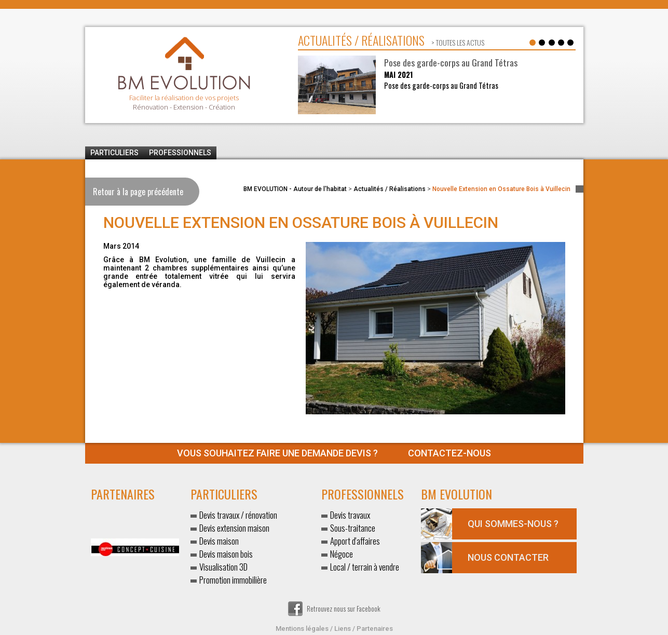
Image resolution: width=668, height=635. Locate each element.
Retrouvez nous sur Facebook (334, 608)
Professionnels (180, 152)
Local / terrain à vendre (364, 566)
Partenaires (375, 628)
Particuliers (114, 152)
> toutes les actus (457, 42)
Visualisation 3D (223, 566)
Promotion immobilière (233, 579)
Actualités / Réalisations (389, 189)
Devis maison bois (226, 553)
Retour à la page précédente (138, 191)
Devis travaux (350, 514)
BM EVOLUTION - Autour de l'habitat (295, 189)
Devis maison (219, 540)
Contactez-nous (334, 453)
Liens (342, 628)
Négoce (341, 553)
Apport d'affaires (355, 540)
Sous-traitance (352, 527)
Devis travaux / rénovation (238, 514)
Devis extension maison (234, 527)
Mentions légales (302, 628)
